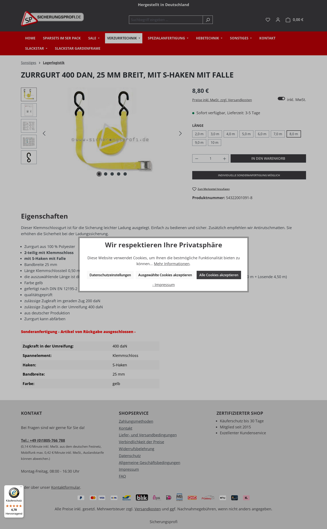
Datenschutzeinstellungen (110, 275)
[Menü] (21, 487)
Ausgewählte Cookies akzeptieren (165, 275)
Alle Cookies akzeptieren (218, 275)
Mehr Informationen (171, 263)
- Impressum (163, 284)
